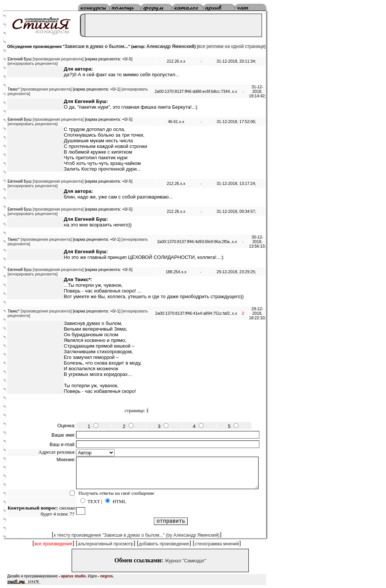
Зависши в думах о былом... (96, 46)
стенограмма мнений (217, 543)
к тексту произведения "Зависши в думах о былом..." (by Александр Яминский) (137, 535)
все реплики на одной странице (231, 46)
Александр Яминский (170, 46)
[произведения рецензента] (58, 59)
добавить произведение (164, 543)
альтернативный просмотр (105, 543)
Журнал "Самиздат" (185, 560)
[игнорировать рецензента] (33, 63)
